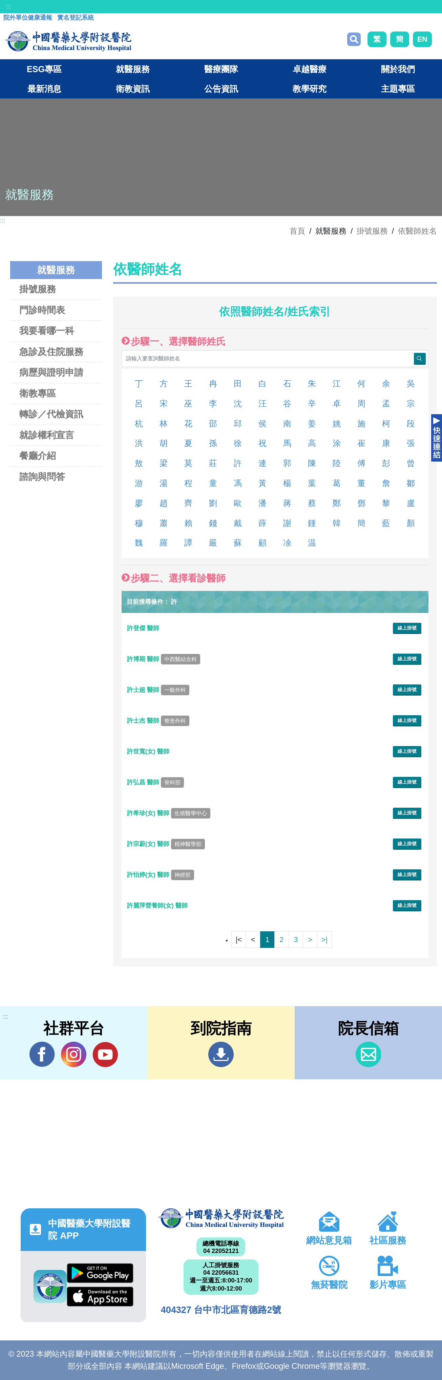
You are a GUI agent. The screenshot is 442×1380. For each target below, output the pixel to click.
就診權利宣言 (46, 435)
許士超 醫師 (158, 689)
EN (422, 39)
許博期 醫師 (163, 659)
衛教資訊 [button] (133, 88)
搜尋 (354, 39)
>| (324, 939)
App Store (100, 1297)
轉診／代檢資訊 (51, 414)
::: (8, 6)
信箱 (368, 1054)
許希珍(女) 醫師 (168, 813)
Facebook (42, 1054)
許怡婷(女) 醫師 (160, 874)
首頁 (297, 231)
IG (73, 1054)
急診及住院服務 (51, 351)
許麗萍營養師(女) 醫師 (158, 905)
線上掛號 (407, 628)
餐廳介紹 (37, 455)
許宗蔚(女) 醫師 (166, 844)
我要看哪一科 (46, 330)
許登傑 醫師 (144, 628)
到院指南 (221, 1054)
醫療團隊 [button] (221, 69)
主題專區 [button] (398, 88)
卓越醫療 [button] (310, 69)
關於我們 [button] (398, 69)
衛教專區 (37, 393)
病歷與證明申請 (51, 372)
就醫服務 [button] (133, 69)
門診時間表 (42, 310)
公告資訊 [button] (221, 88)
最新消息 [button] (44, 88)
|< (239, 939)
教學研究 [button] (310, 88)
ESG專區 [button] (44, 69)
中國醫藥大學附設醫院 (220, 1218)
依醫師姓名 (417, 231)
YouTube (105, 1054)
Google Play (100, 1273)
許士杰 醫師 (158, 720)
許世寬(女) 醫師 (149, 751)
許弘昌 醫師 (155, 782)
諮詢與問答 (42, 476)
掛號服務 (372, 231)
